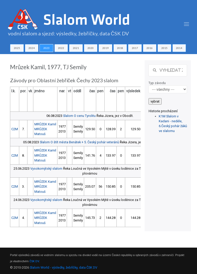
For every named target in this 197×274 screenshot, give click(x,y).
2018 (120, 47)
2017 (135, 47)
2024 (31, 47)
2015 (164, 47)
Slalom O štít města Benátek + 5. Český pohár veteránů (79, 142)
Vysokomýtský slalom (46, 168)
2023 (46, 47)
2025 (17, 47)
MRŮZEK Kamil (45, 124)
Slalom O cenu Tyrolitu (79, 116)
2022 (61, 47)
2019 (105, 47)
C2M (14, 129)
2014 (179, 47)
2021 (76, 47)
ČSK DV (34, 261)
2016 (149, 47)
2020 (90, 47)
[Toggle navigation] (186, 24)
